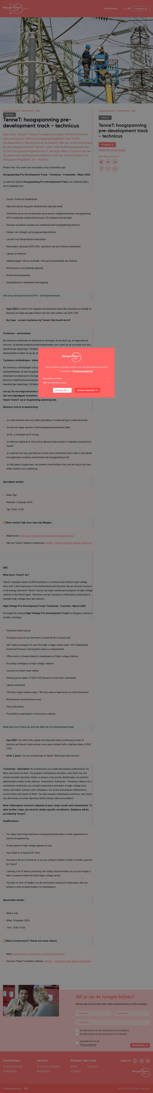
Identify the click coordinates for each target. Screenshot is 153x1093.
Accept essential (87, 390)
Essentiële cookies (76, 378)
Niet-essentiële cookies (76, 382)
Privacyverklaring (83, 371)
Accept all (62, 390)
